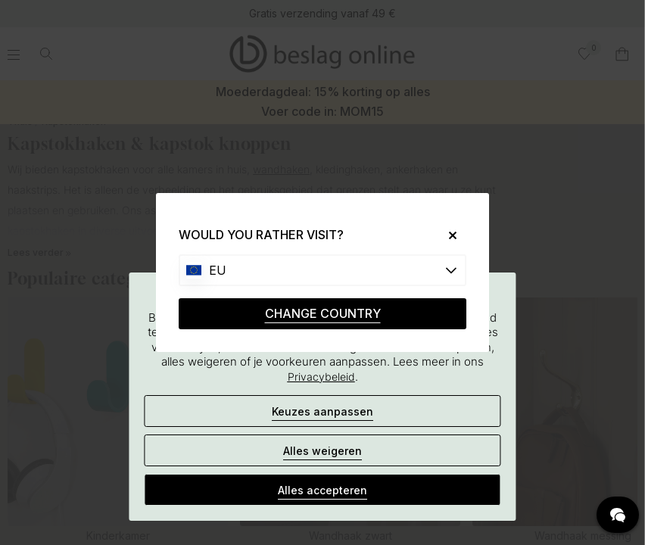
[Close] (447, 235)
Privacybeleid (321, 376)
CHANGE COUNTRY (323, 313)
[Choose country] (322, 270)
